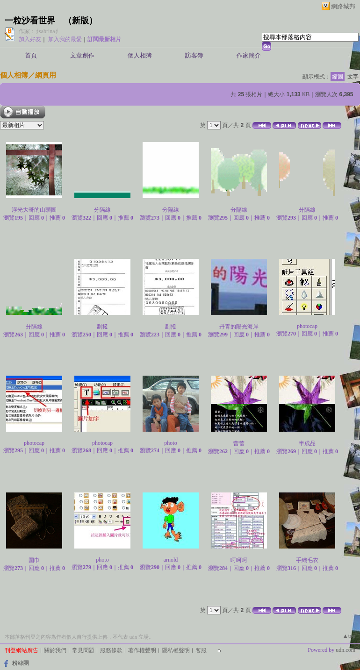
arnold (171, 559)
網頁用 (45, 75)
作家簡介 (249, 55)
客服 (201, 650)
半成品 (307, 443)
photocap (307, 326)
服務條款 (111, 650)
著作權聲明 (142, 650)
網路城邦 (343, 6)
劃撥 (102, 326)
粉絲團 (20, 663)
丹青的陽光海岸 (239, 326)
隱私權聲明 (176, 650)
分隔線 (102, 210)
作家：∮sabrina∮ (38, 31)
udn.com (345, 650)
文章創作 (82, 55)
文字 (353, 76)
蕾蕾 (239, 443)
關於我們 (55, 650)
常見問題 (83, 650)
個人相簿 (140, 55)
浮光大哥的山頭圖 (34, 210)
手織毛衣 (307, 560)
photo (170, 443)
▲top (349, 636)
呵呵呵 (238, 560)
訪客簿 (194, 55)
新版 (80, 20)
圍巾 (34, 560)
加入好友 (30, 39)
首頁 (31, 55)
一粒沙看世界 (30, 20)
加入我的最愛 (65, 39)
